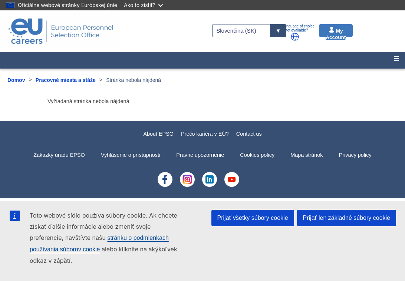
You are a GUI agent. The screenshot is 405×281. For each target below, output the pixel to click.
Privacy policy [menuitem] (355, 155)
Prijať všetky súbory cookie (252, 218)
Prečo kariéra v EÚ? (205, 134)
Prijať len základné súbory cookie (346, 218)
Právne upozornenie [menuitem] (200, 155)
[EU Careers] (60, 31)
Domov (16, 80)
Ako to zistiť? (143, 5)
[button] (294, 36)
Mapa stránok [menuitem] (306, 155)
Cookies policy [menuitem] (257, 155)
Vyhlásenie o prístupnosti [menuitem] (130, 155)
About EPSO (158, 134)
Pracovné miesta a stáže (66, 80)
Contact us (249, 134)
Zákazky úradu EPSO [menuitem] (59, 155)
